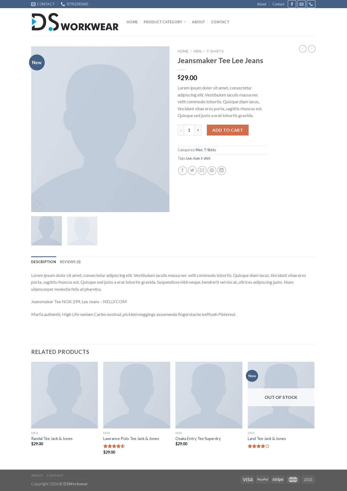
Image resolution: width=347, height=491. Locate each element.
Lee (189, 158)
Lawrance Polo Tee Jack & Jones (131, 438)
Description (43, 262)
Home (132, 22)
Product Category (165, 21)
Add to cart (227, 130)
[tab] (43, 261)
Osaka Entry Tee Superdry (198, 438)
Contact (278, 4)
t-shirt (205, 158)
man (196, 158)
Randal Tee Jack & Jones (52, 438)
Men (197, 51)
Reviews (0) (70, 262)
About (261, 4)
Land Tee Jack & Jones (267, 438)
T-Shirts (215, 51)
